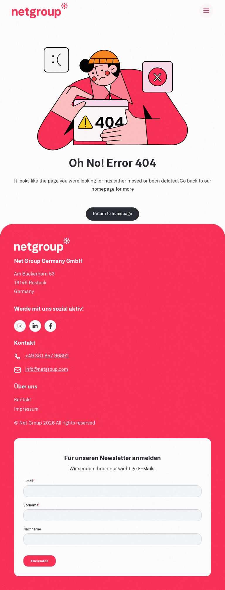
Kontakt (22, 400)
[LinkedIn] (35, 326)
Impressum (26, 409)
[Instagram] (20, 326)
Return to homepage (112, 214)
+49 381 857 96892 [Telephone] (47, 356)
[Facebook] (50, 326)
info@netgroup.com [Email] (46, 369)
